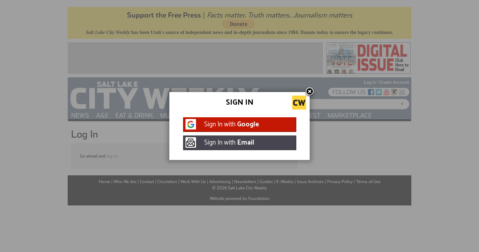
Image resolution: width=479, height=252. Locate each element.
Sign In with (231, 124)
